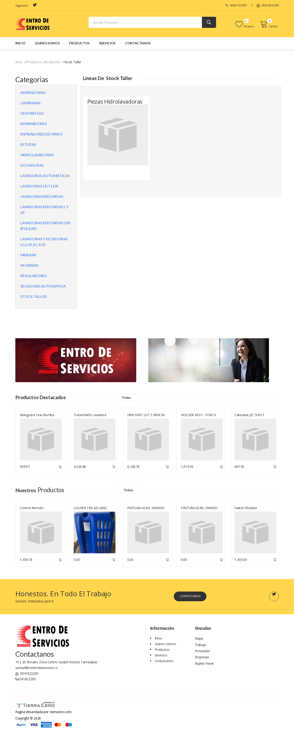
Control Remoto (31, 509)
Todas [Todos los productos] (137, 398)
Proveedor (202, 654)
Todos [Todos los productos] (133, 491)
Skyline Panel (204, 668)
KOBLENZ (52, 62)
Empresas (202, 661)
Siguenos (21, 5)
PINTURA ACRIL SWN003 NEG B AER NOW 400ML (145, 511)
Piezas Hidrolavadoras (106, 107)
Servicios (107, 43)
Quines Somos (47, 43)
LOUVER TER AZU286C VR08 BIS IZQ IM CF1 (90, 511)
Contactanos (137, 43)
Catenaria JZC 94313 (249, 416)
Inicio (20, 43)
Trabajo (200, 647)
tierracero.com (61, 713)
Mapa (199, 640)
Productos (79, 43)
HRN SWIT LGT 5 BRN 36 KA (146, 418)
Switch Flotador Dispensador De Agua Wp (253, 511)
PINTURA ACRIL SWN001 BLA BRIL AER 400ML (199, 511)
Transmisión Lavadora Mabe (90, 418)
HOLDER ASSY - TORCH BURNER (198, 418)
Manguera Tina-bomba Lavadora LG (37, 418)
